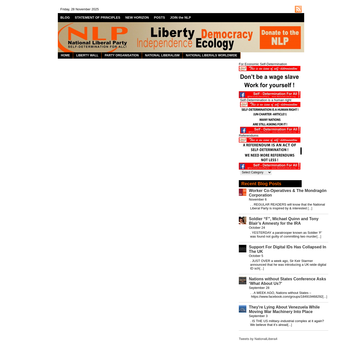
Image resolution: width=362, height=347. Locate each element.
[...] (310, 208)
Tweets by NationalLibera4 (258, 339)
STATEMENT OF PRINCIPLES (97, 17)
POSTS (159, 17)
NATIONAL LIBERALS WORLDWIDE (211, 55)
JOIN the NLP (180, 17)
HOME (65, 55)
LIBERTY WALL (87, 55)
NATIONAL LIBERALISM (162, 55)
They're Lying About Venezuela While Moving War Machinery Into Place (284, 309)
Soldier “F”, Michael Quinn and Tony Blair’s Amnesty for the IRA (284, 221)
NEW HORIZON (137, 17)
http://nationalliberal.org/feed (298, 9)
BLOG (65, 17)
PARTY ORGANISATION (122, 55)
